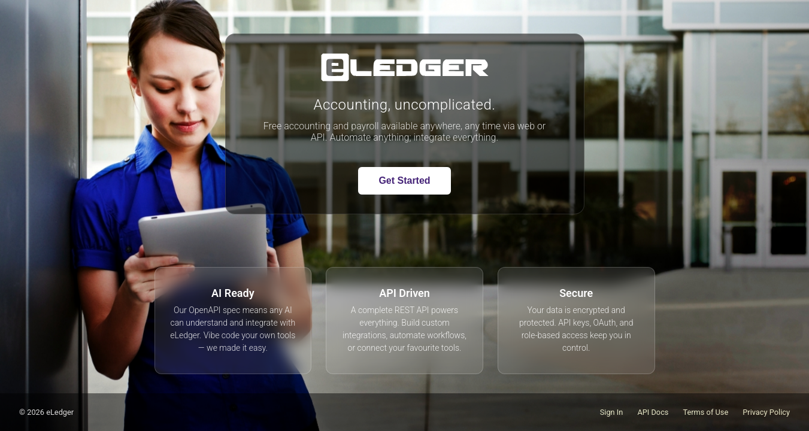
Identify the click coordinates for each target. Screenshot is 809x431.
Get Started (404, 180)
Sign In (611, 412)
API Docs (652, 412)
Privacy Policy (766, 412)
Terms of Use (705, 412)
